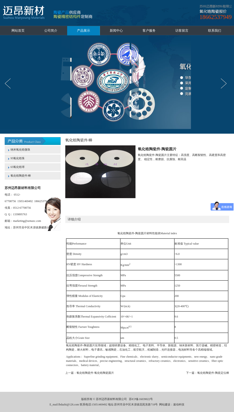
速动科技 (178, 404)
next (225, 83)
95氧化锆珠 (18, 158)
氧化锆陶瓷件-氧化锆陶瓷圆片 (95, 372)
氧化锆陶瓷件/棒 (21, 175)
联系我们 (214, 30)
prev (9, 83)
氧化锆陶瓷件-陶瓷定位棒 (213, 372)
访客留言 (181, 30)
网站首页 (18, 30)
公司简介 (50, 30)
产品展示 (83, 30)
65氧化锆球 (18, 167)
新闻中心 (116, 30)
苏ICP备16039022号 (141, 399)
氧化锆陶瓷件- (126, 233)
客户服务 (149, 30)
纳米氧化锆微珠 (20, 149)
